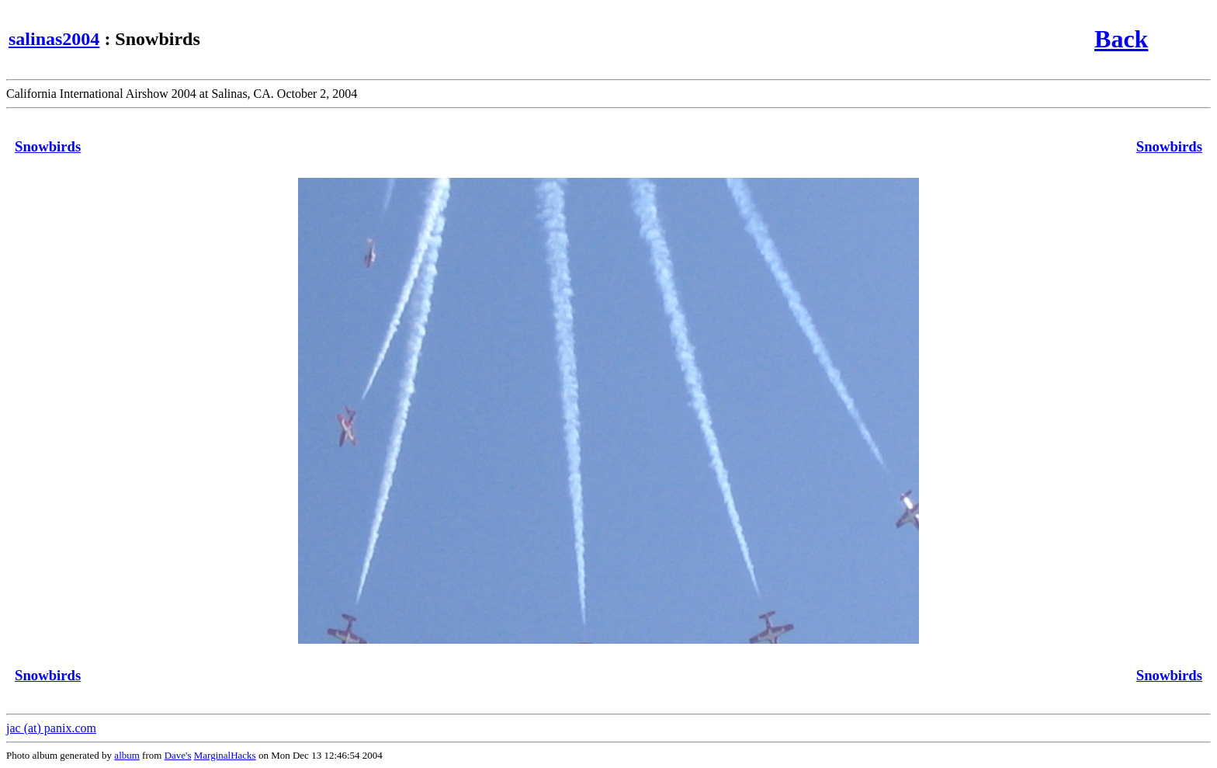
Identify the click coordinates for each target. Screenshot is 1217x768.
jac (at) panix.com (51, 728)
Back (1121, 39)
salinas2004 (54, 39)
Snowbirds (48, 146)
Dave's (178, 755)
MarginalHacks (225, 755)
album (127, 755)
